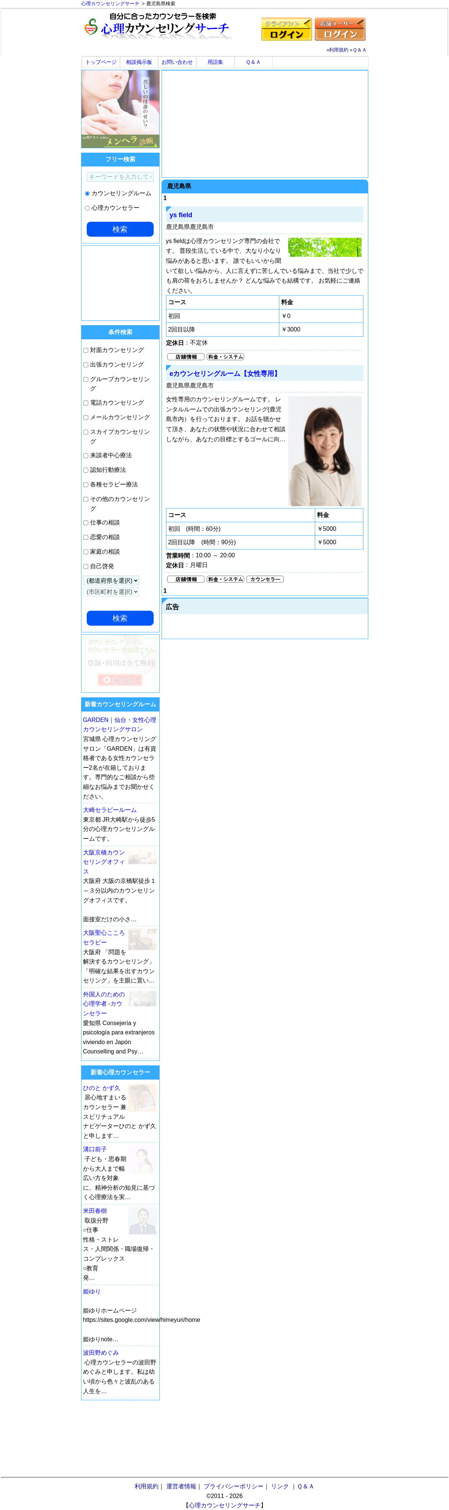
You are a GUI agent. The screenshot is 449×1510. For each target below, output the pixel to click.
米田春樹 (95, 1211)
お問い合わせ (177, 62)
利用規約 (338, 50)
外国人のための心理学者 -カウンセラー (104, 1003)
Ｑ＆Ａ (360, 50)
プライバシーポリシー (234, 1486)
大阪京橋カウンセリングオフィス (104, 862)
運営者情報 (181, 1486)
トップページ (101, 62)
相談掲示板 (139, 62)
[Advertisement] (265, 124)
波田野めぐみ (101, 1352)
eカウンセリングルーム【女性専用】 (225, 373)
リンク (280, 1486)
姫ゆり (92, 1291)
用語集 (215, 62)
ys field (181, 215)
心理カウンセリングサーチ (225, 1505)
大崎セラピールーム (110, 810)
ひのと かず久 (101, 1088)
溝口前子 (95, 1149)
